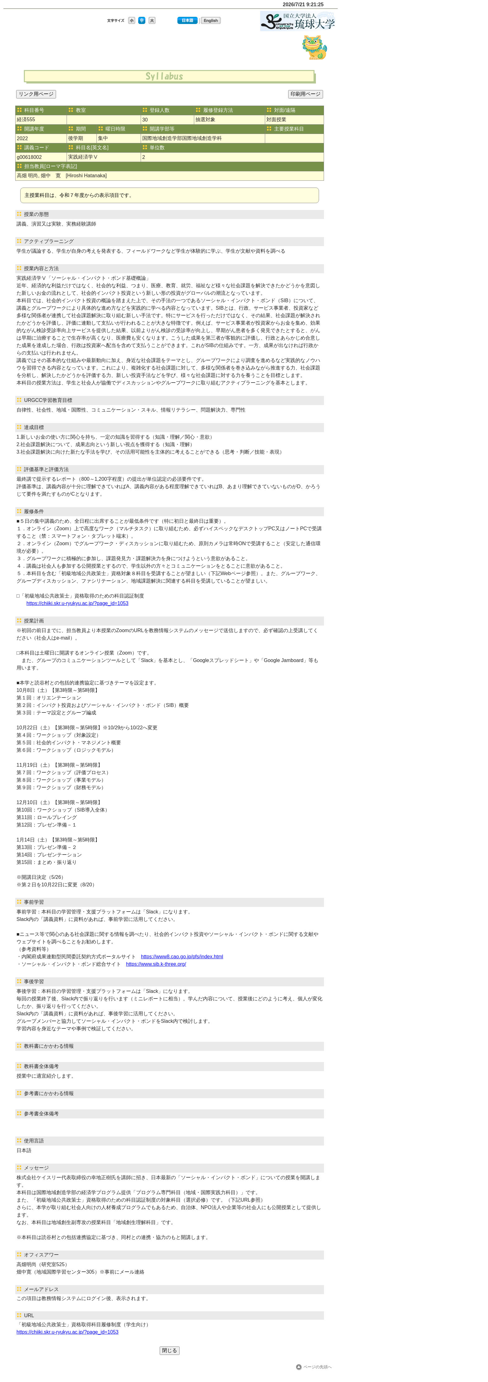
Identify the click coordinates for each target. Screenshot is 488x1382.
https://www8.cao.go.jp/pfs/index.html (182, 956)
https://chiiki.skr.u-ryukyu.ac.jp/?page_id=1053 (77, 603)
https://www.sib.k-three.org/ (156, 964)
